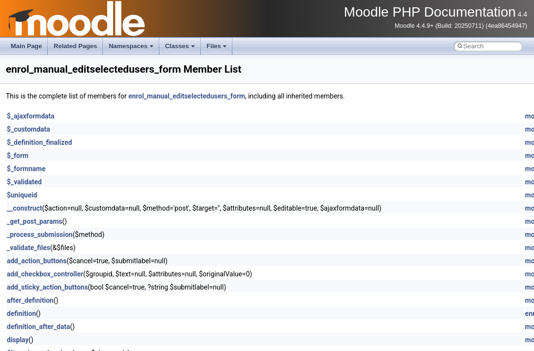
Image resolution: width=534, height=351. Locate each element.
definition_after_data (38, 327)
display (18, 340)
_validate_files (28, 248)
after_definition (30, 300)
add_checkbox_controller (45, 274)
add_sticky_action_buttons (47, 287)
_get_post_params (34, 221)
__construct (24, 208)
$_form (17, 155)
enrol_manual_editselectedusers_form (186, 96)
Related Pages (75, 46)
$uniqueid (22, 195)
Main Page (26, 46)
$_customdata (28, 129)
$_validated (24, 182)
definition (21, 313)
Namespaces (131, 46)
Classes (180, 46)
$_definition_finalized (39, 142)
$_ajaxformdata (31, 116)
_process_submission (40, 234)
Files (217, 46)
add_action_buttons (37, 261)
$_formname (26, 169)
